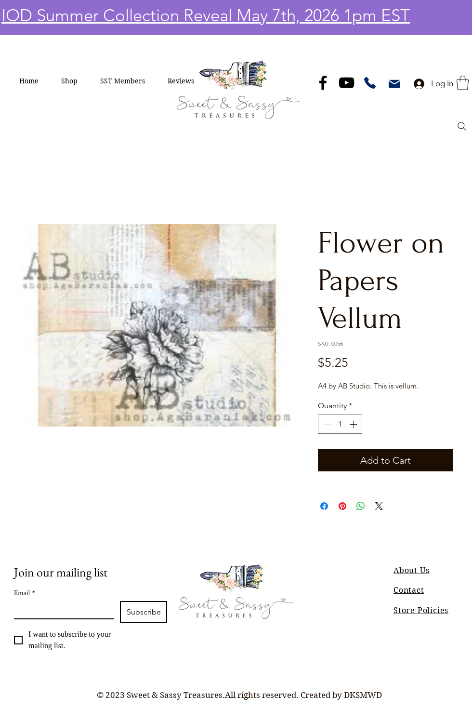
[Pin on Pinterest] (342, 506)
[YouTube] (346, 82)
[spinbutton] (340, 424)
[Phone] (370, 83)
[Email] (61, 609)
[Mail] (394, 84)
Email (24, 593)
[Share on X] (379, 506)
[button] (69, 81)
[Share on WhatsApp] (361, 506)
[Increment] (354, 424)
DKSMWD (363, 695)
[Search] (462, 126)
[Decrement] (326, 424)
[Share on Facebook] (324, 506)
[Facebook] (323, 82)
